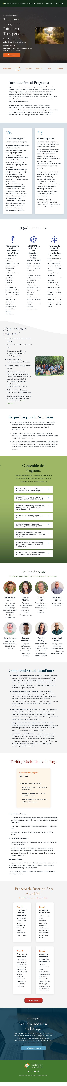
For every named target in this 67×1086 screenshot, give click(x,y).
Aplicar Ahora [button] (33, 1004)
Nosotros (21, 3)
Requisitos (28, 69)
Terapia (40, 3)
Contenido (38, 69)
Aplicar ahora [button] (12, 55)
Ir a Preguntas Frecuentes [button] (33, 1052)
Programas (31, 3)
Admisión (60, 69)
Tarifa (49, 69)
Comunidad (58, 3)
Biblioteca (49, 3)
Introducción (7, 69)
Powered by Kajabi (33, 1081)
